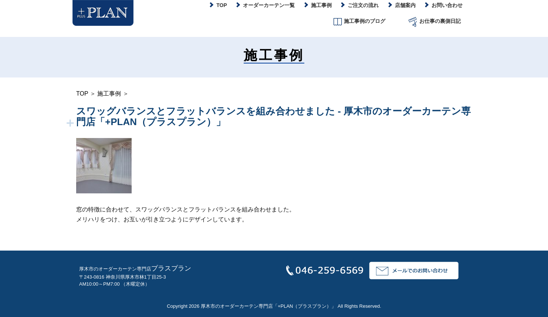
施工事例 (109, 93)
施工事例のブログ (358, 21)
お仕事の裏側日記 (434, 21)
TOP (82, 93)
